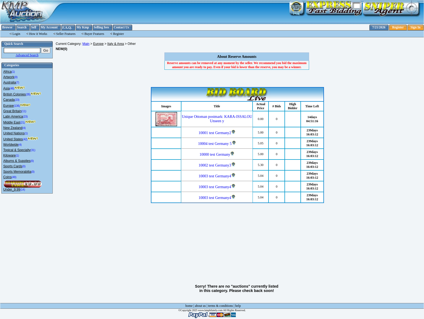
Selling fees (101, 27)
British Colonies (14, 94)
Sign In (415, 27)
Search (22, 27)
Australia (9, 82)
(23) (17, 99)
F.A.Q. (67, 27)
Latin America (13, 116)
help (238, 306)
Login (16, 34)
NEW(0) (61, 49)
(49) (14, 177)
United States (13, 139)
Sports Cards (12, 166)
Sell (33, 27)
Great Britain (12, 111)
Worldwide (10, 145)
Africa (7, 72)
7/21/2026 (379, 27)
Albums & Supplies (17, 161)
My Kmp (83, 27)
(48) (11, 88)
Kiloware (9, 155)
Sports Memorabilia (17, 172)
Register (398, 27)
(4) (24, 128)
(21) (22, 122)
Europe (8, 106)
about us (200, 306)
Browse (7, 27)
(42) (25, 139)
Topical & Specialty (17, 150)
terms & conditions (220, 306)
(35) (28, 94)
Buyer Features (94, 34)
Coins (7, 177)
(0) (16, 77)
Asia (6, 88)
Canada (9, 100)
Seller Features (66, 34)
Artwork (8, 77)
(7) (17, 82)
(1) (13, 71)
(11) (23, 111)
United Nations (14, 133)
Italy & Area (115, 44)
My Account (49, 27)
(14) (22, 189)
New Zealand (12, 128)
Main (86, 44)
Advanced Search (27, 55)
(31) (33, 150)
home (189, 306)
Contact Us (121, 27)
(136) (17, 105)
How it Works (38, 34)
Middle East (11, 122)
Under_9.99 (11, 189)
